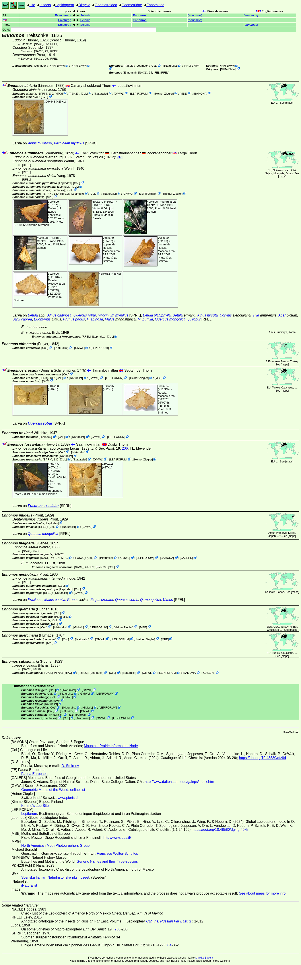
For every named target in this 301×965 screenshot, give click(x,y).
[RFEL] (54, 44)
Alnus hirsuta (207, 315)
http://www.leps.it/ (117, 837)
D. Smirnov (110, 259)
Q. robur (193, 319)
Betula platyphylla (157, 315)
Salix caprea (22, 319)
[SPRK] (42, 93)
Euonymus (42, 319)
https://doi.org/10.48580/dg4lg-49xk (220, 829)
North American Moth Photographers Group (55, 845)
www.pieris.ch (69, 798)
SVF (44, 97)
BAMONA (200, 93)
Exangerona (63, 15)
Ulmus (168, 600)
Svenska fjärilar (33, 877)
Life (32, 5)
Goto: (79, 29)
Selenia (85, 15)
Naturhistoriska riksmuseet (68, 877)
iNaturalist (170, 65)
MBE (184, 93)
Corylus (226, 315)
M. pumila (145, 319)
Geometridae (132, 5)
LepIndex (41, 65)
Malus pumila (54, 600)
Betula (33, 315)
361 (120, 157)
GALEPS (186, 557)
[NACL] (38, 44)
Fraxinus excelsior (43, 506)
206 (125, 448)
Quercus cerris (126, 600)
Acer (282, 315)
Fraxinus (34, 600)
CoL (154, 65)
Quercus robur (85, 315)
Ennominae (155, 5)
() (195, 15)
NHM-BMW (57, 65)
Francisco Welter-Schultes (117, 853)
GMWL (119, 93)
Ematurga (64, 20)
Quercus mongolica (170, 319)
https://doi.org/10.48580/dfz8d (262, 758)
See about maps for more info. (263, 893)
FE (156, 72)
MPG (59, 93)
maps (289, 102)
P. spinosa (95, 319)
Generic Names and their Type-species (107, 861)
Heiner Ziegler (164, 93)
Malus (110, 319)
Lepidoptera (64, 5)
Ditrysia (84, 5)
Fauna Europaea (34, 774)
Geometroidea (106, 5)
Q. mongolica (150, 600)
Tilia (255, 315)
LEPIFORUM (139, 93)
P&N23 (129, 65)
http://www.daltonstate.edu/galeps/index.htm (179, 782)
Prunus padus (74, 319)
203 (117, 929)
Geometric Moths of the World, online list (53, 790)
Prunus (72, 600)
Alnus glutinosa (40, 143)
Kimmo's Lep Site (35, 806)
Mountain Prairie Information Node (111, 746)
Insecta (45, 5)
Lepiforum (29, 813)
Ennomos (140, 15)
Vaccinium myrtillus (69, 143)
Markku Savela (204, 957)
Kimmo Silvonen (38, 225)
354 (169, 945)
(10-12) (94, 157)
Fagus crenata (101, 600)
